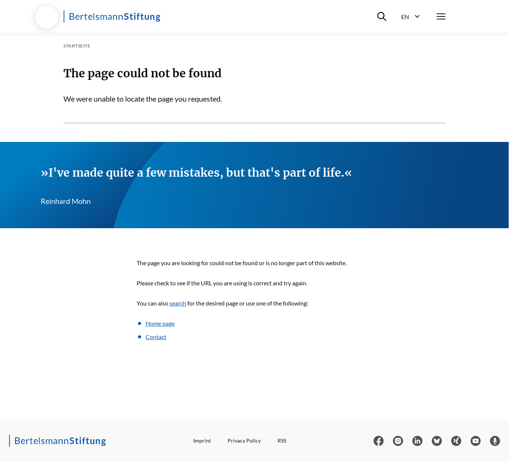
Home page (160, 323)
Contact (156, 336)
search (177, 303)
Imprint (202, 440)
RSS (282, 440)
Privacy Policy (244, 440)
